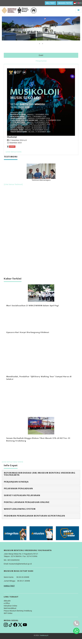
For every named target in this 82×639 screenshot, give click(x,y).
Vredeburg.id (44, 635)
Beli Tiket (50, 3)
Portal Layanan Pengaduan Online (26, 502)
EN (80, 3)
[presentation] (39, 43)
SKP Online (8, 613)
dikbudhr (7, 601)
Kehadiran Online (10, 606)
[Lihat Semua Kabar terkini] (12, 462)
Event (41, 55)
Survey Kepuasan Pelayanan (22, 495)
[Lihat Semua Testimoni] (13, 184)
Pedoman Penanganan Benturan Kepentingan (34, 515)
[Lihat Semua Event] (13, 152)
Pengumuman (41, 61)
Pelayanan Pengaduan (18, 488)
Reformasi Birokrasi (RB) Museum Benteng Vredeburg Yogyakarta (39, 474)
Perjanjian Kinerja (16, 481)
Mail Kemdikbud (10, 608)
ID (75, 3)
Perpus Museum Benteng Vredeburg (18, 611)
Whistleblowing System (20, 509)
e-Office (7, 603)
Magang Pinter (65, 3)
